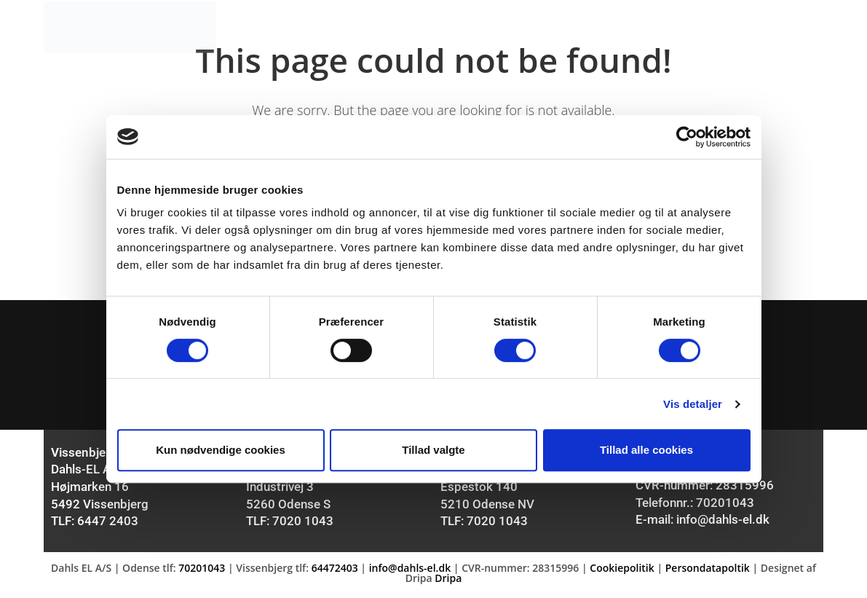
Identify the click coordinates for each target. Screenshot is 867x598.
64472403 (335, 571)
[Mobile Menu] (798, 27)
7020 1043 (302, 525)
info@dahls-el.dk (722, 523)
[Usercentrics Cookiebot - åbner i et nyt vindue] (687, 137)
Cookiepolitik (622, 571)
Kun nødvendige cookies (220, 450)
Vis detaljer (692, 404)
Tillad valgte (433, 450)
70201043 (725, 507)
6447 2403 (107, 525)
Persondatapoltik (707, 571)
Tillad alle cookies (646, 450)
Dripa (448, 582)
